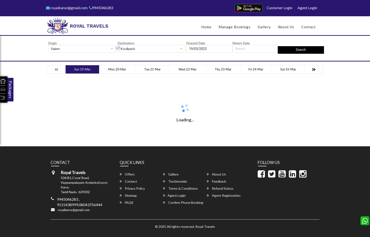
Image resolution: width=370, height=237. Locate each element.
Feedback (216, 181)
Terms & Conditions (180, 188)
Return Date (241, 43)
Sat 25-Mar (288, 69)
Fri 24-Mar (255, 69)
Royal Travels (205, 227)
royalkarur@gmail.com (67, 7)
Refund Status (220, 188)
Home (206, 27)
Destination (126, 43)
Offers (127, 174)
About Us (286, 27)
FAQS (126, 202)
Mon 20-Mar (117, 69)
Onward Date (195, 43)
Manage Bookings (235, 27)
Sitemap (128, 195)
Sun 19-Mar (82, 69)
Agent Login (307, 7)
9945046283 (101, 7)
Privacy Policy (132, 188)
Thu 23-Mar (223, 69)
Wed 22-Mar (188, 69)
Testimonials (175, 181)
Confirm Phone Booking (183, 202)
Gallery (264, 27)
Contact (308, 27)
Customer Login (279, 7)
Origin (52, 43)
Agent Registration (223, 195)
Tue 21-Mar (152, 69)
